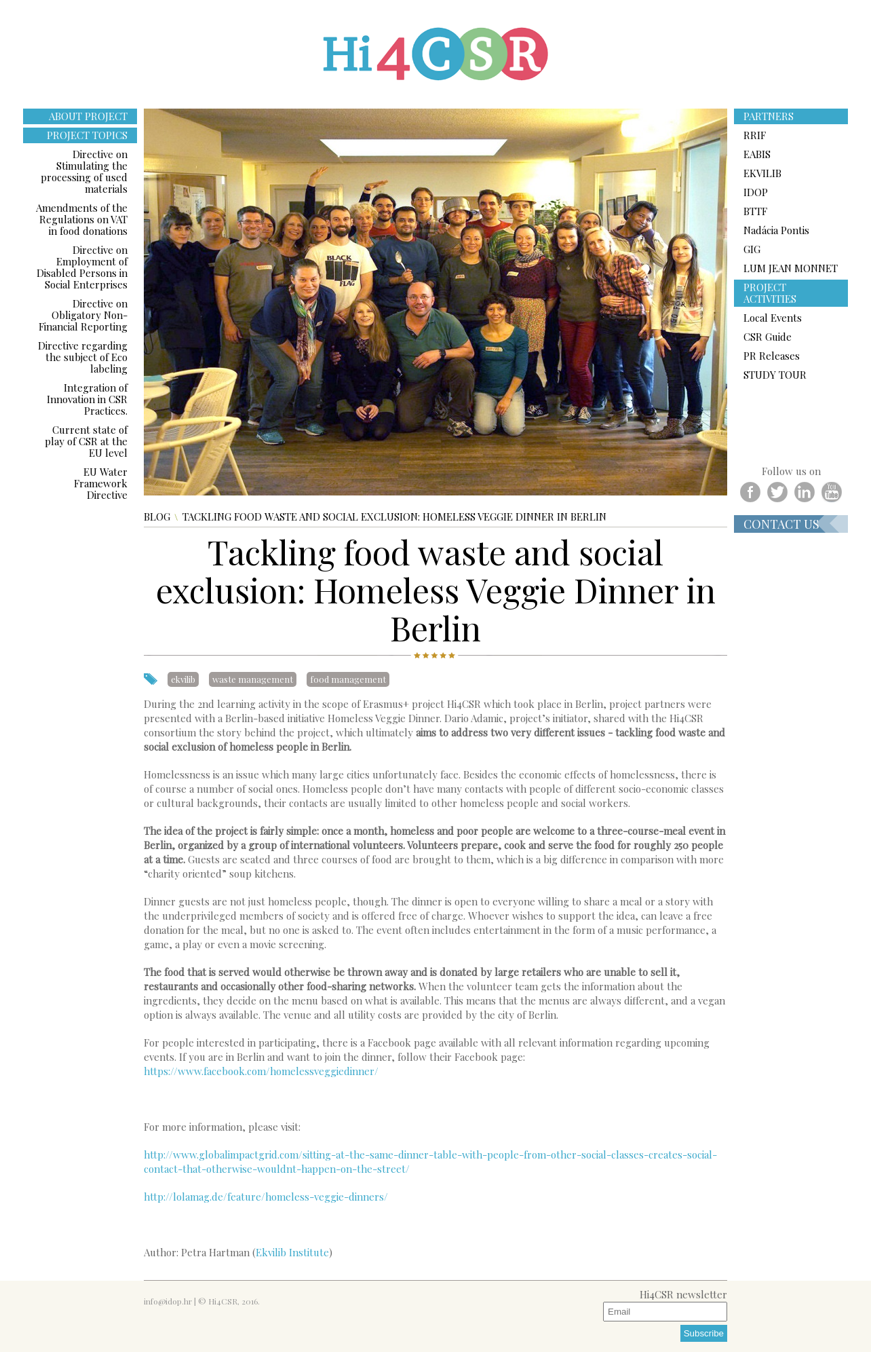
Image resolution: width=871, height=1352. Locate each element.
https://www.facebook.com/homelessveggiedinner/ (261, 1071)
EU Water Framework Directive (101, 483)
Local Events (772, 317)
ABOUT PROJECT (88, 116)
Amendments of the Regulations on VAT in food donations (82, 219)
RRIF (754, 135)
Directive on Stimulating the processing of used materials (84, 171)
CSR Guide (767, 336)
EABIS (757, 154)
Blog (157, 516)
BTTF (755, 211)
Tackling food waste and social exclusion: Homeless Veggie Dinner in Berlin (394, 516)
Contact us (781, 524)
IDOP (755, 192)
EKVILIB (762, 173)
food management (348, 679)
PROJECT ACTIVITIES (769, 292)
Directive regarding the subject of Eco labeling (83, 357)
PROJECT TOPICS (87, 135)
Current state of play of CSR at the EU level (86, 441)
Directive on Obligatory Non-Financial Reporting (83, 315)
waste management (252, 679)
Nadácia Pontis (776, 230)
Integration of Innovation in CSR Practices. (87, 399)
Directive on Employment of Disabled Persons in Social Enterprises (82, 267)
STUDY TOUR (775, 374)
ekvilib (183, 679)
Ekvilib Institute (292, 1252)
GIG (751, 249)
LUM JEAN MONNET (790, 268)
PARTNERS (768, 116)
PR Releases (771, 355)
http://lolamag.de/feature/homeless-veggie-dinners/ (266, 1196)
